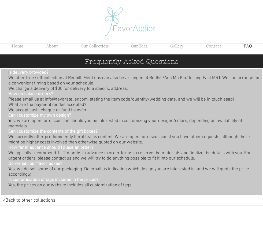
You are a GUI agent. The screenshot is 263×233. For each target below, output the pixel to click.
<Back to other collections (29, 200)
